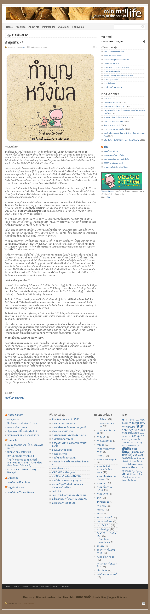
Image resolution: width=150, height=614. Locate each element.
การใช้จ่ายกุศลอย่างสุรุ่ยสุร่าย (67, 480)
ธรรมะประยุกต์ (104, 517)
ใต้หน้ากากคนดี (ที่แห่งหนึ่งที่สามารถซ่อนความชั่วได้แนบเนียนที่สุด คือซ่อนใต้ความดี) (24, 462)
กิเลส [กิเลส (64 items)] (140, 426)
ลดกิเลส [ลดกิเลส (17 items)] (137, 458)
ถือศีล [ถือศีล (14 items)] (124, 442)
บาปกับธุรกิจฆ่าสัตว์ (111, 79)
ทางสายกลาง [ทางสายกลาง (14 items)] (131, 442)
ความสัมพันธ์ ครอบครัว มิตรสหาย (104, 469)
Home (9, 27)
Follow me (78, 27)
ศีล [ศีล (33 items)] (133, 467)
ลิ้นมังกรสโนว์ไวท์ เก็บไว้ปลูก (22, 423)
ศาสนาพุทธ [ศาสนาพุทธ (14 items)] (126, 468)
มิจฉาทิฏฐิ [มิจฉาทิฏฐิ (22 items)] (138, 455)
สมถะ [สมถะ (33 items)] (139, 467)
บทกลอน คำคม (104, 521)
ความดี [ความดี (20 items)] (141, 430)
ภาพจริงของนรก (60, 468)
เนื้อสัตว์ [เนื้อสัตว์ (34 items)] (136, 474)
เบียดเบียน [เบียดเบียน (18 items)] (126, 477)
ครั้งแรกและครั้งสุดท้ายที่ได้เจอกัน (69, 499)
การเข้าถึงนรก (109, 83)
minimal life (48, 27)
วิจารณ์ (100, 546)
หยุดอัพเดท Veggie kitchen (21, 492)
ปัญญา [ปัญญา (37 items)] (126, 451)
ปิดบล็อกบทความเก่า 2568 (114, 52)
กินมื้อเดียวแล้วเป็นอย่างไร (114, 107)
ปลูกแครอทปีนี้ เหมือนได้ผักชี (22, 431)
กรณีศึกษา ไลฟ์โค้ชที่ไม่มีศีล (66, 476)
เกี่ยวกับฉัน (102, 570)
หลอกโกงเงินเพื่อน (111, 151)
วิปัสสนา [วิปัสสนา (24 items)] (132, 464)
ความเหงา (102, 483)
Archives (20, 27)
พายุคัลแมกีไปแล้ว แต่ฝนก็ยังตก (116, 167)
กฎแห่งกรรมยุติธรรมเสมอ (113, 121)
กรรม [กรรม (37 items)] (126, 419)
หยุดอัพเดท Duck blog (18, 482)
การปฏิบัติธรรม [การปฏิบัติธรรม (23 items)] (137, 422)
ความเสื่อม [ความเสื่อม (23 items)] (136, 439)
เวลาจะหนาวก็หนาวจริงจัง (114, 155)
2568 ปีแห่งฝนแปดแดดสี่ (113, 163)
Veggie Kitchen (107, 191)
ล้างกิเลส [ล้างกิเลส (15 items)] (132, 461)
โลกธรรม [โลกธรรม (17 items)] (136, 477)
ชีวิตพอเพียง (103, 502)
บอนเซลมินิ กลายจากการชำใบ (23, 435)
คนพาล (100, 445)
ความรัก (101, 455)
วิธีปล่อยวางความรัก (112, 103)
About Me (33, 27)
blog (108, 197)
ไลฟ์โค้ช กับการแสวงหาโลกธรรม (69, 495)
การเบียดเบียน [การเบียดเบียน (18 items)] (128, 427)
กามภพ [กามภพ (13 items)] (136, 420)
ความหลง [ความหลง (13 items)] (128, 436)
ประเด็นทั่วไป (103, 525)
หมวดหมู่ (104, 41)
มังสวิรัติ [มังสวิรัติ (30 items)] (127, 454)
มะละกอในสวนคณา (17, 427)
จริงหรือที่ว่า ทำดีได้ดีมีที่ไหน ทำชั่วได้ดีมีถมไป (121, 140)
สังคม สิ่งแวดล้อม (106, 557)
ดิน (106, 146)
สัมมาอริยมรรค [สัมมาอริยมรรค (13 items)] (137, 471)
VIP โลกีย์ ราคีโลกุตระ (63, 472)
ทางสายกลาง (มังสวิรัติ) (64, 503)
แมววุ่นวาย (13, 419)
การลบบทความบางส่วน (113, 56)
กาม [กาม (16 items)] (132, 420)
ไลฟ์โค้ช (56, 491)
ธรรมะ (100, 513)
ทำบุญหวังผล (14, 42)
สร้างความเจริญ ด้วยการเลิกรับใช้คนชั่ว (119, 75)
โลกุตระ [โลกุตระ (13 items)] (124, 480)
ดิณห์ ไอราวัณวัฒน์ (14, 398)
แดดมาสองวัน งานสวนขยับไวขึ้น (116, 159)
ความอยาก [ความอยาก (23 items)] (138, 436)
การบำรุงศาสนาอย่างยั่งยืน (114, 129)
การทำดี (101, 437)
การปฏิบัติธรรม (104, 441)
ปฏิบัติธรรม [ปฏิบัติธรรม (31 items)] (129, 448)
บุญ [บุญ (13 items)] (138, 446)
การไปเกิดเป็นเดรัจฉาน (113, 87)
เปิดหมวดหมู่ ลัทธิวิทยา (19, 452)
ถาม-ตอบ (107, 99)
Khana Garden (15, 414)
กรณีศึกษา (102, 419)
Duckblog (12, 477)
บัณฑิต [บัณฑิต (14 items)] (130, 446)
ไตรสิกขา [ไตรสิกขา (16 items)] (132, 480)
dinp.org (16, 586)
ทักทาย (100, 509)
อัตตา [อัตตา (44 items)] (126, 474)
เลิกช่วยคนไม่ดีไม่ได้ (112, 64)
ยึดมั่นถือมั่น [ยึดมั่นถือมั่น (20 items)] (127, 458)
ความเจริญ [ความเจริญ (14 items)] (126, 439)
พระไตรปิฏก (103, 529)
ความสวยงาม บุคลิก (107, 459)
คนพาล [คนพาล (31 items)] (132, 429)
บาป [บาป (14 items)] (134, 446)
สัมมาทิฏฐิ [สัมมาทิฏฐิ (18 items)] (126, 471)
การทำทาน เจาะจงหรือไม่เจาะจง (116, 68)
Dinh (23, 47)
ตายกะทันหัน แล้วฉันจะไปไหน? (116, 117)
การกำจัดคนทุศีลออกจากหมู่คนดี (116, 60)
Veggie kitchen (15, 487)
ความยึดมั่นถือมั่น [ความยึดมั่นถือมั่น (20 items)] (130, 433)
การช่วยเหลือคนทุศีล (112, 72)
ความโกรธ (102, 494)
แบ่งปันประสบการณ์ (107, 574)
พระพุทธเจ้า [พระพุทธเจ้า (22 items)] (138, 451)
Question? (63, 27)
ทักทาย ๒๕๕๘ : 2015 (112, 125)
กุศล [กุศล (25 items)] (124, 429)
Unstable (12, 440)
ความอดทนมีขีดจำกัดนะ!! (20, 456)
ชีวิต (99, 498)
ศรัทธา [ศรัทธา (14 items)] (140, 464)
